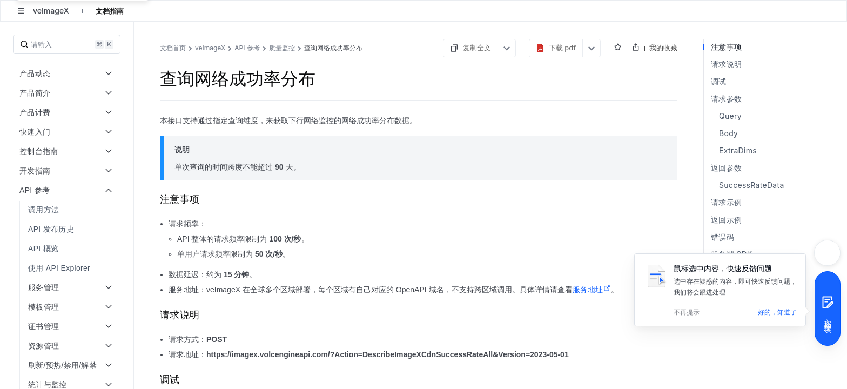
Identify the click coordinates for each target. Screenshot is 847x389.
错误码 (722, 237)
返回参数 (726, 167)
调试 (719, 81)
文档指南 (110, 10)
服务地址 (592, 289)
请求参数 (726, 98)
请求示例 (726, 202)
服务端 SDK (731, 254)
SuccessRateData (751, 185)
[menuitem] (68, 209)
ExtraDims (738, 150)
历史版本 (726, 271)
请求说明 (726, 64)
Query (730, 115)
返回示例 (726, 219)
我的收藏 (663, 47)
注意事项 (726, 46)
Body (728, 133)
